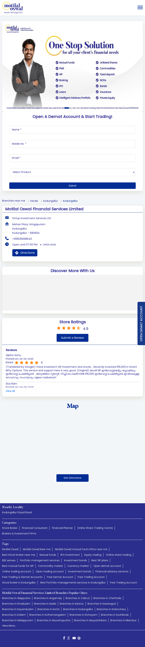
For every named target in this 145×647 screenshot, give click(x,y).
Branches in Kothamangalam (47, 615)
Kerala (34, 201)
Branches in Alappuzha (16, 598)
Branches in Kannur (72, 603)
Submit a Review (72, 338)
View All (10, 391)
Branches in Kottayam (83, 615)
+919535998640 (22, 239)
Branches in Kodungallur (78, 609)
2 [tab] (72, 108)
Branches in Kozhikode (115, 615)
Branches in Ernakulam (16, 603)
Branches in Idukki (45, 603)
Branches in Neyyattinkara (90, 620)
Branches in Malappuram (17, 620)
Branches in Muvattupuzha (53, 620)
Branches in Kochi (48, 609)
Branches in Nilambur (123, 620)
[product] (72, 172)
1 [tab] (66, 108)
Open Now (49, 244)
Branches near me (13, 200)
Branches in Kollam (14, 615)
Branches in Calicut (78, 598)
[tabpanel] (72, 66)
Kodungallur (50, 201)
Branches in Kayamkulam (18, 609)
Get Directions (72, 478)
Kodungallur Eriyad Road (17, 512)
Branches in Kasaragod (102, 603)
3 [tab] (76, 108)
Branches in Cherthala (107, 598)
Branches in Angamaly (48, 598)
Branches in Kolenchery (111, 609)
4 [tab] (80, 108)
